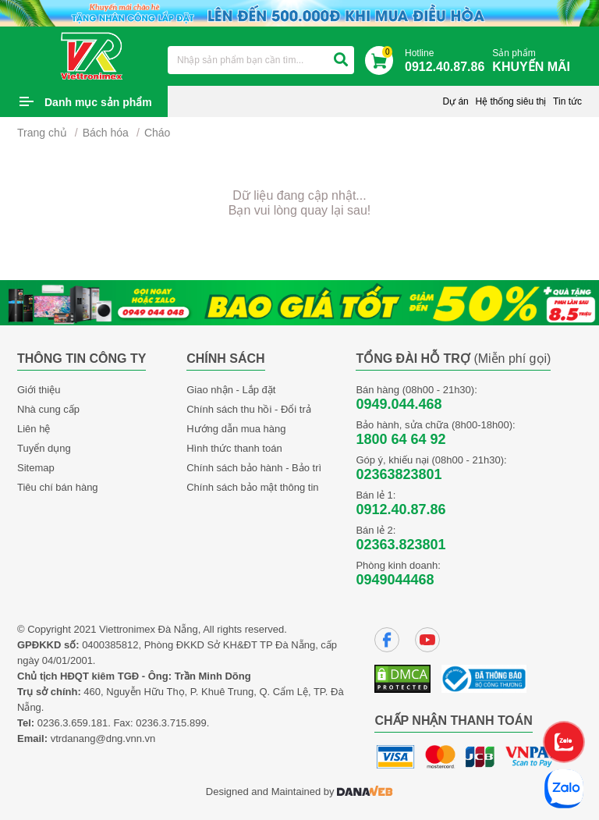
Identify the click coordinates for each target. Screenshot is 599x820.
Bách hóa (106, 132)
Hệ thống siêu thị (510, 101)
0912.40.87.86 (400, 509)
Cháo (157, 132)
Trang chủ (42, 132)
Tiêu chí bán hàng (57, 487)
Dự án (455, 101)
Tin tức (567, 101)
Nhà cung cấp (48, 409)
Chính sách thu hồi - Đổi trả (248, 409)
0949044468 (395, 579)
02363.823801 (400, 544)
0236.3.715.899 (171, 723)
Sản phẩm (535, 61)
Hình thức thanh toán (234, 448)
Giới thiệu (38, 390)
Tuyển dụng (44, 448)
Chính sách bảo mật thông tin (252, 487)
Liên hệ (33, 429)
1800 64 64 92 (400, 439)
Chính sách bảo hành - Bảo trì (253, 468)
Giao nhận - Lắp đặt (230, 390)
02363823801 (398, 474)
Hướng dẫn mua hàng (235, 429)
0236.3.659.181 (72, 723)
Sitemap (36, 468)
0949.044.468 (398, 404)
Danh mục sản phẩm (98, 102)
